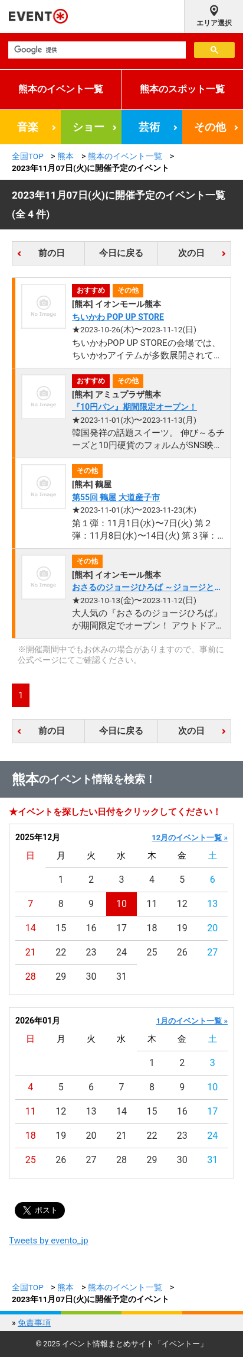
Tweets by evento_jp (48, 1240)
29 (60, 976)
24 (121, 952)
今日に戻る (121, 253)
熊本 (65, 156)
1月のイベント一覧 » (192, 1021)
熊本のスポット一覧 (182, 89)
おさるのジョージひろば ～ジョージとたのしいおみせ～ (147, 588)
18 (151, 928)
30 (91, 976)
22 (60, 952)
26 (182, 952)
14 (30, 928)
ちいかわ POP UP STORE (118, 317)
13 (212, 903)
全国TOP (28, 156)
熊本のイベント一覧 (60, 89)
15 (60, 928)
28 (30, 976)
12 (182, 903)
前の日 (51, 253)
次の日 (191, 253)
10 (121, 903)
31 (121, 976)
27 (212, 952)
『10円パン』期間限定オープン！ (134, 407)
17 (121, 928)
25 (151, 952)
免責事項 (34, 1322)
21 (30, 952)
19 (182, 928)
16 (91, 928)
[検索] (96, 50)
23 (91, 952)
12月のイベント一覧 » (190, 837)
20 (212, 928)
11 (151, 903)
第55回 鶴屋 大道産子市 (116, 497)
